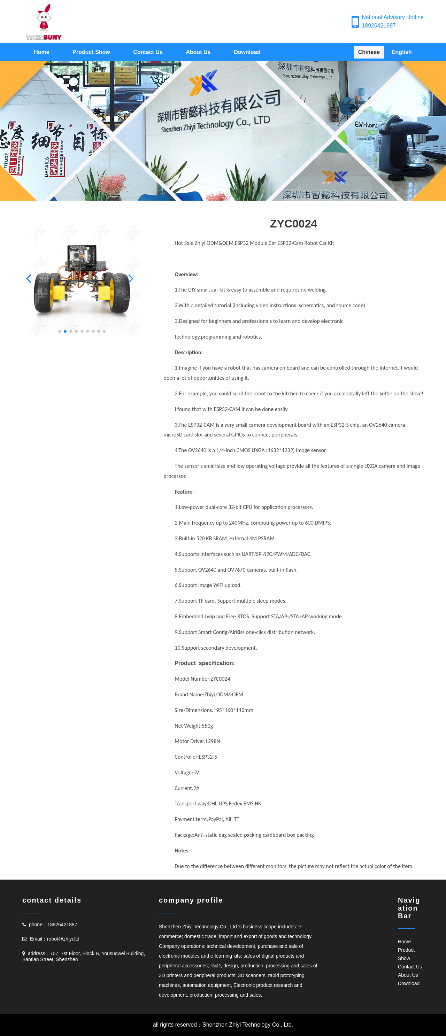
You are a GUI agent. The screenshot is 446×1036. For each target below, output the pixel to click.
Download (247, 52)
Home (41, 52)
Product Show (91, 52)
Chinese (369, 52)
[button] (30, 278)
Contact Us (147, 52)
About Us (198, 52)
